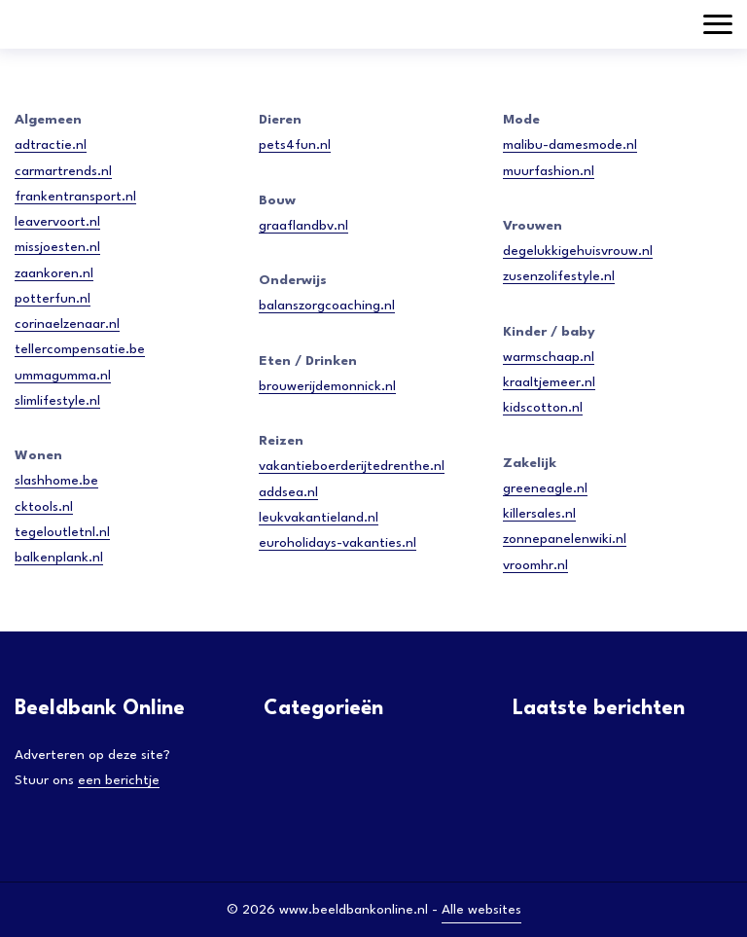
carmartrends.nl (63, 171)
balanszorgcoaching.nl (327, 305)
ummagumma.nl (63, 375)
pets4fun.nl (295, 145)
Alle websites (481, 910)
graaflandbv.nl (303, 226)
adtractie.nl (51, 145)
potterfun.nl (52, 299)
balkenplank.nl (59, 557)
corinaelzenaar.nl (67, 324)
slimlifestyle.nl (57, 401)
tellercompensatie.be (80, 349)
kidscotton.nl (543, 407)
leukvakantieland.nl (318, 517)
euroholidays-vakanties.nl (337, 543)
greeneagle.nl (545, 488)
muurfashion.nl (548, 171)
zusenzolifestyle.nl (559, 276)
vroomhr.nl (535, 565)
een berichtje (119, 780)
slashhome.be (56, 480)
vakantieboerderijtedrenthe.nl (352, 466)
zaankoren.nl (54, 273)
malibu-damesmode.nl (570, 145)
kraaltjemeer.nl (549, 382)
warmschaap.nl (548, 357)
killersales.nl (539, 514)
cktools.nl (44, 507)
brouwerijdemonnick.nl (327, 386)
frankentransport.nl (75, 196)
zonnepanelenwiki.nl (564, 539)
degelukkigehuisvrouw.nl (578, 251)
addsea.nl (288, 492)
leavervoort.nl (57, 222)
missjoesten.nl (57, 247)
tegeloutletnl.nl (62, 532)
